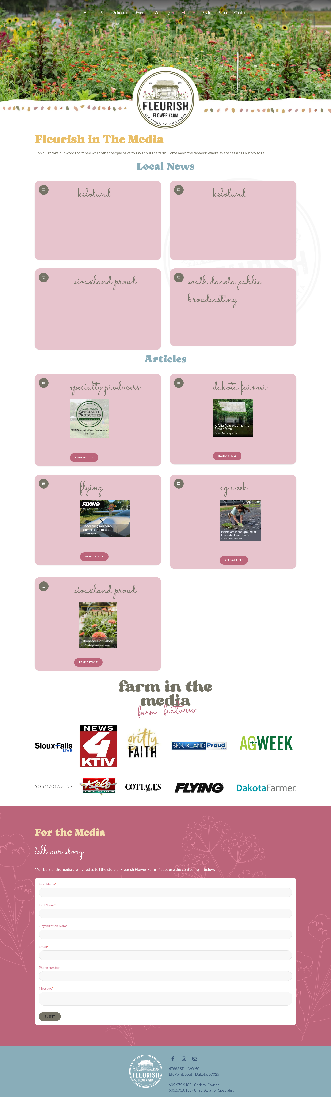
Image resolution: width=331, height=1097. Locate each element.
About (187, 12)
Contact (241, 12)
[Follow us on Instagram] (184, 1059)
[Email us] (195, 1059)
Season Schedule (114, 12)
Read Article (84, 457)
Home (88, 12)
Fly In (206, 12)
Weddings (163, 12)
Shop (223, 12)
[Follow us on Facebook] (173, 1059)
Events (141, 12)
